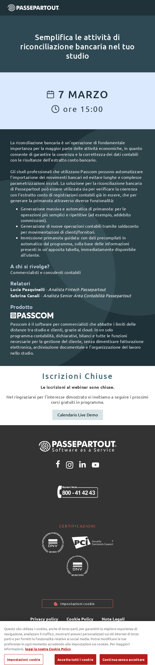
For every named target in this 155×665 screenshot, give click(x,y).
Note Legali (113, 619)
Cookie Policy (80, 619)
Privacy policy (44, 619)
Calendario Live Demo (77, 414)
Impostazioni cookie (77, 603)
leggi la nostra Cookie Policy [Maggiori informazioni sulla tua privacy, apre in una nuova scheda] (48, 652)
